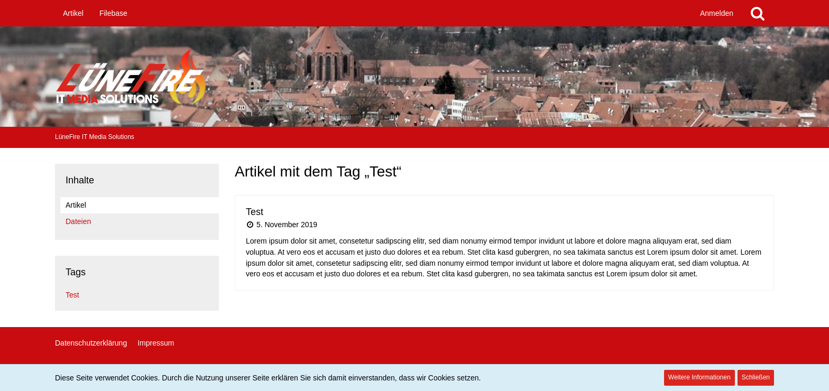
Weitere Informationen (699, 377)
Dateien (78, 221)
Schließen (756, 377)
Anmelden (716, 13)
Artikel (76, 205)
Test (72, 295)
